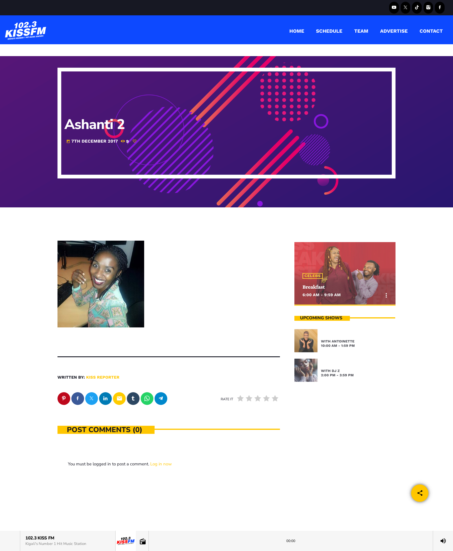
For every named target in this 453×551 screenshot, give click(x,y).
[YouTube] (394, 8)
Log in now (161, 464)
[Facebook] (440, 8)
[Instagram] (428, 8)
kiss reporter (102, 377)
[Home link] (25, 29)
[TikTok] (417, 8)
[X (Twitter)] (406, 8)
